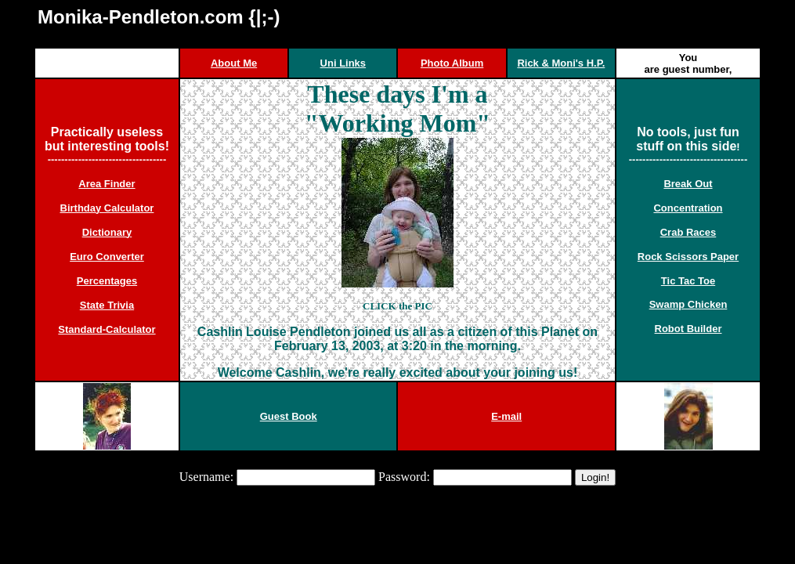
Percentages (107, 281)
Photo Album (452, 63)
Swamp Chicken (688, 304)
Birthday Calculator (107, 208)
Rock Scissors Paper (688, 256)
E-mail (506, 416)
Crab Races (688, 232)
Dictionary (107, 232)
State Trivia (107, 305)
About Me (234, 63)
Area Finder (106, 184)
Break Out (687, 184)
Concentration (687, 208)
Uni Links (343, 63)
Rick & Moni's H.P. (561, 63)
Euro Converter (107, 256)
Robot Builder (688, 328)
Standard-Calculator (106, 329)
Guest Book (288, 416)
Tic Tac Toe (688, 281)
